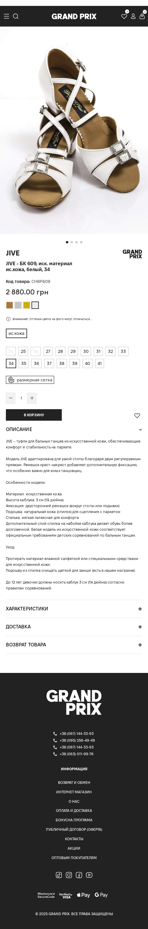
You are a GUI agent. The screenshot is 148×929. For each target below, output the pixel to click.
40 (87, 363)
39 (74, 363)
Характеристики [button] (27, 608)
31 (98, 351)
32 (110, 351)
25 (23, 351)
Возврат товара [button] (26, 644)
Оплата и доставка (74, 810)
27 (48, 351)
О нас (74, 801)
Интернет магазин (74, 792)
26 (35, 351)
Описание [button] (19, 429)
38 (61, 363)
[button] (67, 242)
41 (100, 363)
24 (11, 351)
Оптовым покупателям (74, 858)
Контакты (74, 839)
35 (23, 363)
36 (36, 363)
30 (86, 351)
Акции (74, 848)
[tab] (74, 429)
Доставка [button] (18, 626)
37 (49, 363)
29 (73, 351)
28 (60, 351)
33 (123, 351)
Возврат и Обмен (74, 782)
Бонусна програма (74, 820)
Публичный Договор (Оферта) (74, 829)
